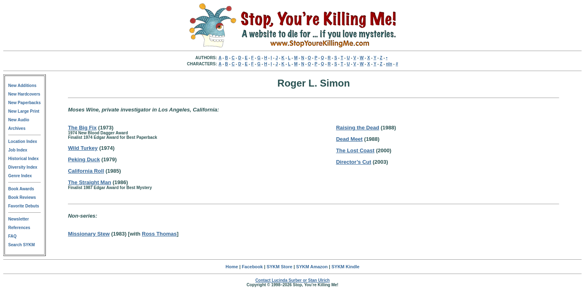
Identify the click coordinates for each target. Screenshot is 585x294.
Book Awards (21, 189)
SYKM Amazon (312, 266)
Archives (16, 128)
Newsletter (18, 219)
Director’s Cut (353, 162)
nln (389, 64)
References (19, 227)
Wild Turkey (83, 148)
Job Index (17, 150)
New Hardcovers (24, 94)
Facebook (252, 266)
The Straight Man (89, 182)
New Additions (22, 85)
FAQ (12, 236)
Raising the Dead (357, 128)
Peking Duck (84, 159)
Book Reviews (22, 197)
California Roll (86, 171)
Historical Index (23, 158)
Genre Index (20, 176)
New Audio (18, 120)
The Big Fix (82, 128)
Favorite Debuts (23, 206)
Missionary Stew (89, 234)
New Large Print (23, 111)
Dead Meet (349, 139)
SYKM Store (279, 266)
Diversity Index (22, 167)
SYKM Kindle (345, 266)
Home (231, 266)
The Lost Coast (355, 150)
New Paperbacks (24, 102)
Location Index (22, 141)
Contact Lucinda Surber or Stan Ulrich (292, 280)
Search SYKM (21, 245)
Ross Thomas (159, 234)
